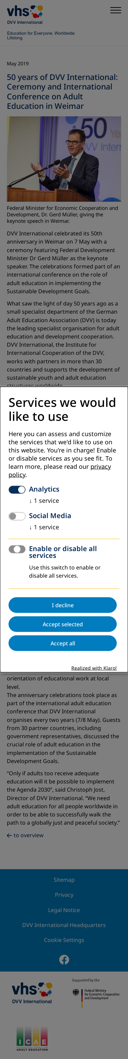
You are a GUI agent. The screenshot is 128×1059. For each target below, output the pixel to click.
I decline (63, 605)
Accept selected (63, 624)
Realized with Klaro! (94, 668)
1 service (44, 500)
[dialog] (64, 529)
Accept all (63, 643)
